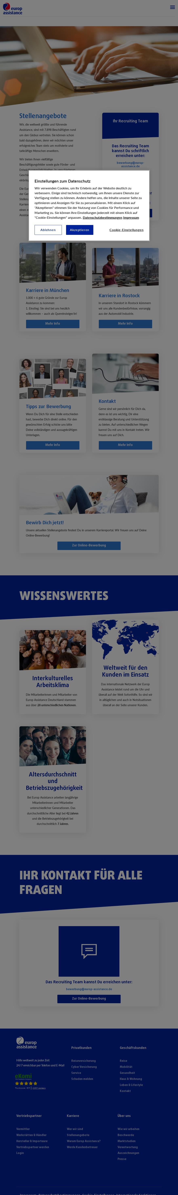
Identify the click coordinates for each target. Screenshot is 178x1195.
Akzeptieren (79, 230)
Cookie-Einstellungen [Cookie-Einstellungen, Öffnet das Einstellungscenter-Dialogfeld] (126, 230)
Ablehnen (48, 230)
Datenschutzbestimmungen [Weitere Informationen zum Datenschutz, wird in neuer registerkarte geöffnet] (102, 217)
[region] (89, 205)
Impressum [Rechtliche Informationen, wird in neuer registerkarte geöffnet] (131, 217)
